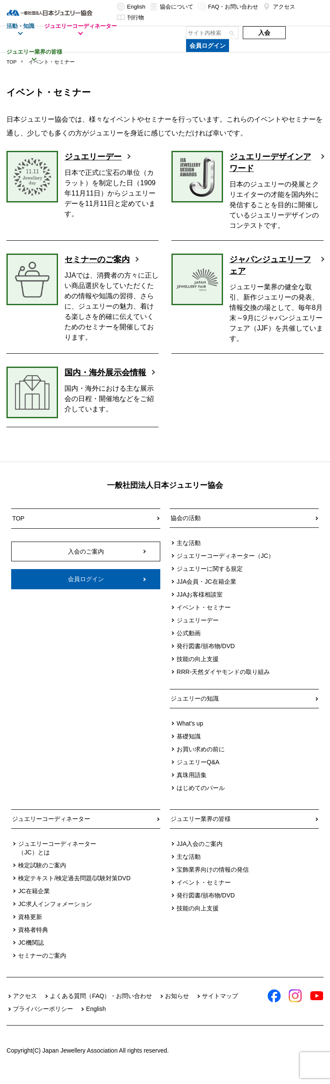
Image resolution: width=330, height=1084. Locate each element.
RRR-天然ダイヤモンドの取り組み (223, 680)
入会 (264, 32)
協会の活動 (186, 526)
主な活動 (189, 551)
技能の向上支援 (198, 667)
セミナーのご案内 (98, 259)
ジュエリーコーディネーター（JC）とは (57, 856)
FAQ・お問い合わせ (228, 6)
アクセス (279, 6)
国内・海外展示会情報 (103, 378)
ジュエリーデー (94, 157)
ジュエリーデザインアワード (268, 163)
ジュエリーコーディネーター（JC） (225, 564)
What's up (190, 732)
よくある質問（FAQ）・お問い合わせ (101, 1004)
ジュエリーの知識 (195, 707)
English (131, 6)
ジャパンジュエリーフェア (268, 265)
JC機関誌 (30, 951)
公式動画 (189, 641)
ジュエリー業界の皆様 (201, 827)
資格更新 (30, 925)
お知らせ (177, 1004)
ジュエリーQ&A (198, 770)
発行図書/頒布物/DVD (206, 654)
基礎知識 (189, 744)
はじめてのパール (201, 796)
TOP (11, 62)
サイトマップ (220, 1004)
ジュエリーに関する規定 (210, 577)
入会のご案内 (86, 558)
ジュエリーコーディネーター (51, 827)
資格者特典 (33, 938)
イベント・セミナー (204, 615)
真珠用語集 (192, 783)
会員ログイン (207, 45)
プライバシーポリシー (43, 1017)
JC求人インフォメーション (55, 912)
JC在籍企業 (33, 899)
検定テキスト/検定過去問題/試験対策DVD (74, 886)
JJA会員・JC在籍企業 (206, 590)
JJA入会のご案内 (200, 852)
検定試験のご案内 (42, 873)
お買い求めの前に (201, 757)
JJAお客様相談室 (200, 603)
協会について (171, 6)
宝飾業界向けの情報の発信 (213, 878)
